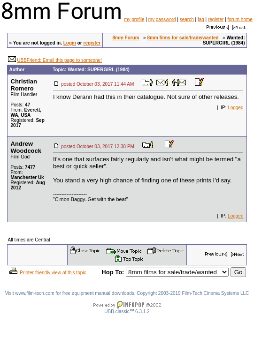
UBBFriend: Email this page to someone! (59, 60)
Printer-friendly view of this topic (47, 272)
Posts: (21, 104)
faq (201, 19)
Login (69, 42)
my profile (134, 19)
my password (162, 19)
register (215, 19)
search (187, 19)
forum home (239, 19)
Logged (235, 107)
